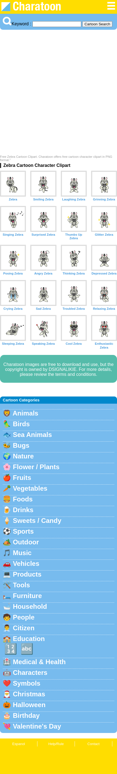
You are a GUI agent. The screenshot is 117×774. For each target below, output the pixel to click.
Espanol (18, 744)
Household (30, 606)
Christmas (29, 694)
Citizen (24, 628)
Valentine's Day (37, 726)
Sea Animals (32, 434)
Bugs (21, 445)
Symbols (26, 683)
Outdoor (26, 542)
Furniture (27, 595)
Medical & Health (39, 662)
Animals (25, 413)
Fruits (22, 477)
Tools (21, 585)
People (24, 617)
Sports (23, 531)
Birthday (26, 715)
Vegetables (30, 488)
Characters (30, 672)
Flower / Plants (36, 467)
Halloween (29, 704)
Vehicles (26, 563)
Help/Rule (56, 744)
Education (29, 638)
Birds (21, 424)
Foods (23, 499)
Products (27, 574)
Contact (93, 744)
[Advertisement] (58, 93)
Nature (23, 456)
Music (22, 552)
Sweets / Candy (37, 520)
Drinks (23, 510)
